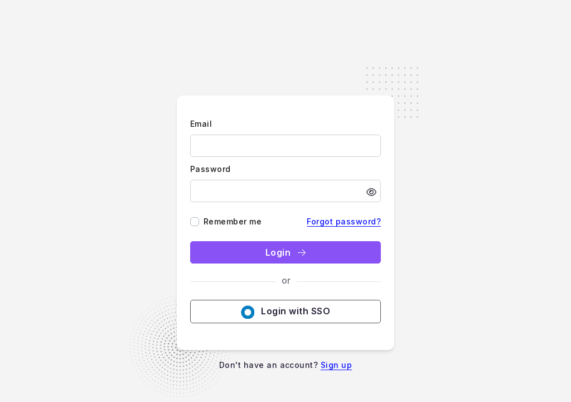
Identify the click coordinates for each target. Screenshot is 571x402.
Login (285, 252)
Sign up (336, 365)
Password (210, 169)
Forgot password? (344, 221)
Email (201, 123)
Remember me (233, 221)
